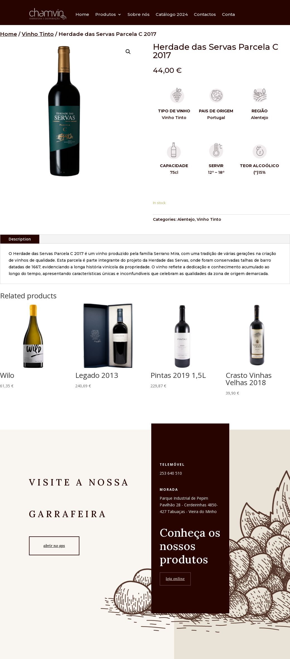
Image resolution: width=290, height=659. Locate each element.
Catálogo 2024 (172, 14)
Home (82, 14)
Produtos (105, 14)
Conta (228, 14)
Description (20, 239)
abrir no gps (54, 545)
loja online (175, 595)
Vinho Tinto (38, 34)
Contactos (205, 14)
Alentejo (186, 219)
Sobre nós (139, 14)
